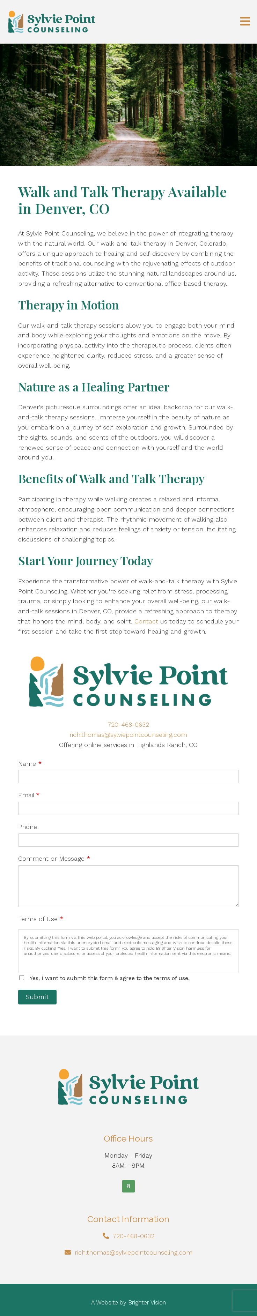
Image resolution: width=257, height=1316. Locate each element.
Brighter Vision (147, 1302)
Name (30, 763)
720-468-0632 (128, 724)
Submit (37, 997)
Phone (27, 826)
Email (29, 795)
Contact (146, 621)
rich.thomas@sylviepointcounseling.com (128, 734)
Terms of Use (41, 918)
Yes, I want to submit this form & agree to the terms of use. (110, 978)
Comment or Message (54, 858)
